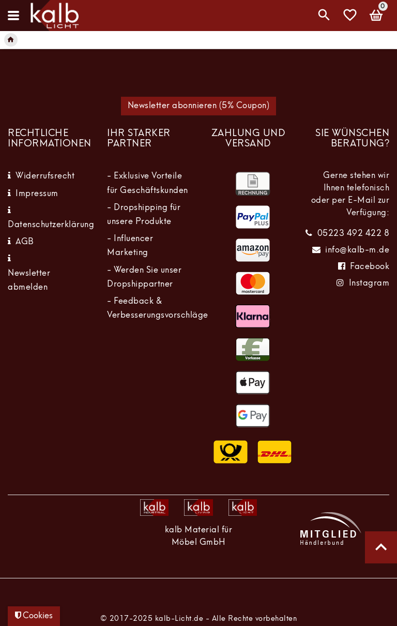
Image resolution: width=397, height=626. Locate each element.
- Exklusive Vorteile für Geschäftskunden (147, 183)
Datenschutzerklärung (51, 225)
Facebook (369, 267)
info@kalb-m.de (357, 250)
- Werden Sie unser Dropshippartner (144, 277)
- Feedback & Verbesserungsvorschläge (157, 308)
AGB (25, 242)
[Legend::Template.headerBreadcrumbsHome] (11, 40)
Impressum (37, 194)
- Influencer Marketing (130, 246)
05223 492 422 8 (353, 234)
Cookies (34, 615)
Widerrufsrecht (45, 176)
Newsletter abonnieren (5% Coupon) (199, 106)
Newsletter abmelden (29, 281)
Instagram (369, 283)
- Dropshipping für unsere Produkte (143, 215)
